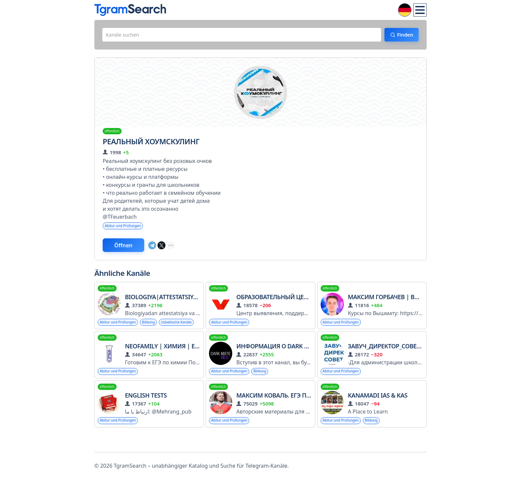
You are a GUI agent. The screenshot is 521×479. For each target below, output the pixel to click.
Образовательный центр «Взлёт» (288, 301)
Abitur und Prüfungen (125, 228)
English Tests (146, 412)
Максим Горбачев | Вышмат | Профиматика (419, 301)
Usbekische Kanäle (117, 337)
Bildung (155, 326)
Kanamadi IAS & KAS (377, 412)
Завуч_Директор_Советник (393, 361)
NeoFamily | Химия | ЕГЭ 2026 (170, 361)
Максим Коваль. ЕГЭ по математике (293, 412)
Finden (402, 35)
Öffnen (129, 248)
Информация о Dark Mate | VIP (285, 361)
